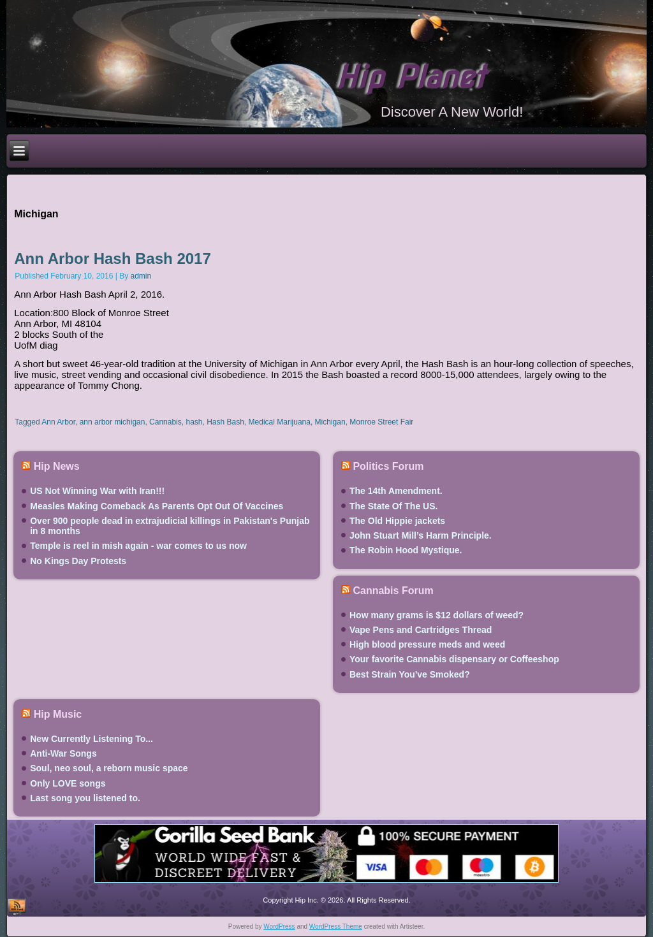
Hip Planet (410, 77)
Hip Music (58, 714)
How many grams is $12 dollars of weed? (436, 615)
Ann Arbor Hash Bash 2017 (112, 258)
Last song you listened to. (85, 798)
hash (194, 422)
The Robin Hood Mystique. (405, 550)
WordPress (279, 926)
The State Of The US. (393, 506)
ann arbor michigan (112, 422)
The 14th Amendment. (396, 491)
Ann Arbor (58, 422)
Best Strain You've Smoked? (409, 674)
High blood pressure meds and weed (427, 644)
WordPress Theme (335, 926)
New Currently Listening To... (91, 739)
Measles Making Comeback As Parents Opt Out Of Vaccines (156, 506)
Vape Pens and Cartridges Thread (420, 630)
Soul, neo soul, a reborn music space (108, 768)
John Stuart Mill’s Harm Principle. (420, 535)
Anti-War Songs (63, 753)
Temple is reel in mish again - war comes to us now (138, 546)
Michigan (330, 422)
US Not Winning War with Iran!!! (97, 491)
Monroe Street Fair (381, 422)
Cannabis (165, 422)
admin (141, 276)
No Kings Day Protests (78, 561)
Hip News (57, 466)
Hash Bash (225, 422)
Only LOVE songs (67, 783)
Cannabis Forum (393, 590)
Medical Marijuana (280, 422)
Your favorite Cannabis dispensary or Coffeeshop (454, 659)
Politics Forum (388, 466)
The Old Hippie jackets (397, 521)
